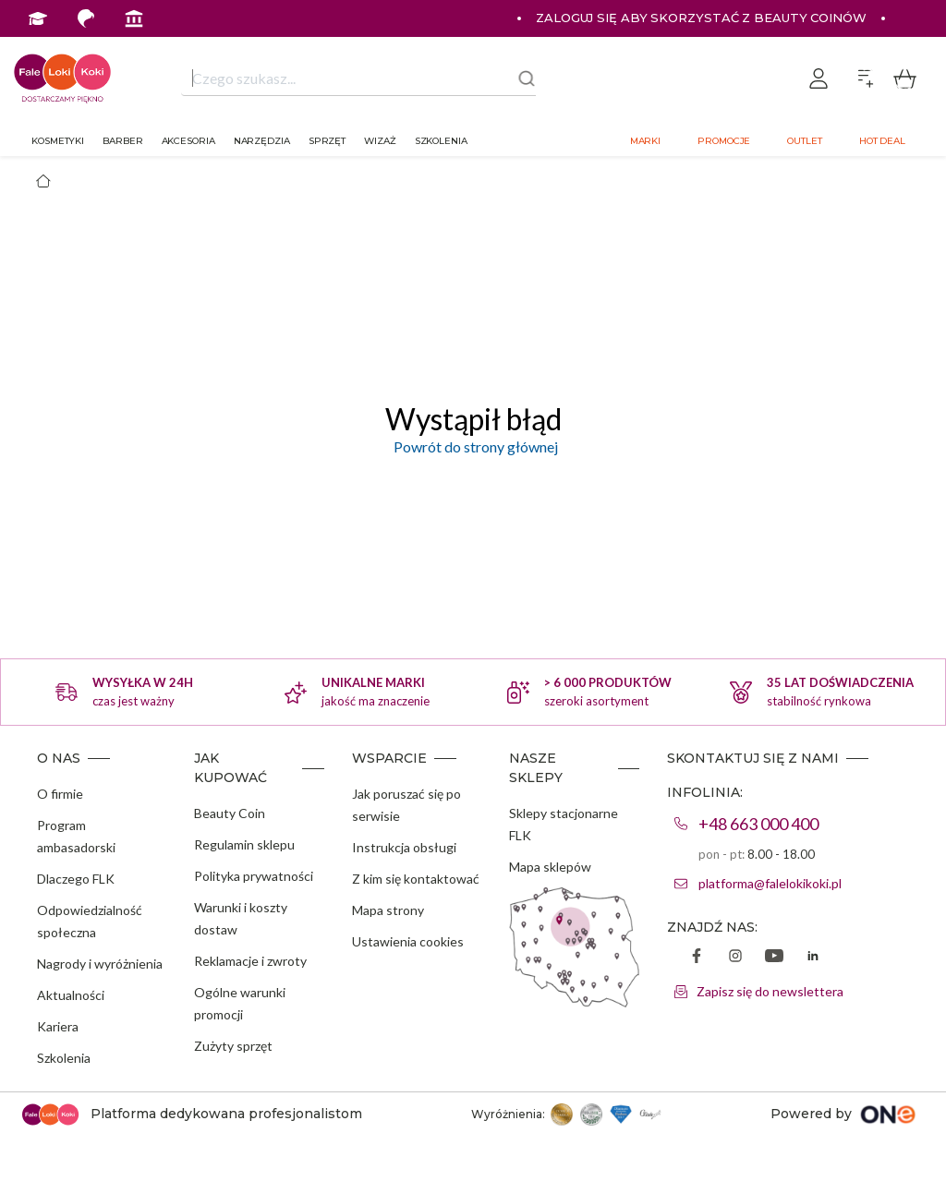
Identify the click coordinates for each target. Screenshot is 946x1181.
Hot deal (882, 141)
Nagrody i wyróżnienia (100, 963)
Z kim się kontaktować (415, 878)
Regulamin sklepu (244, 844)
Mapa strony (388, 910)
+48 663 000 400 (758, 823)
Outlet (804, 141)
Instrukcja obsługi (404, 847)
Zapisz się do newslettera (770, 991)
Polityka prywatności (253, 876)
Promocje (723, 141)
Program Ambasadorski (253, 55)
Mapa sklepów (550, 866)
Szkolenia (441, 141)
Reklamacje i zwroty (250, 961)
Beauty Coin (229, 813)
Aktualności (70, 995)
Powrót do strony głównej (473, 446)
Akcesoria (188, 141)
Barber (122, 141)
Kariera (58, 1026)
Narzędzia (262, 141)
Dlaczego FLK (76, 878)
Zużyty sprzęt (233, 1046)
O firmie (60, 793)
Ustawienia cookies (408, 941)
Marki (645, 141)
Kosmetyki (57, 141)
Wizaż (380, 141)
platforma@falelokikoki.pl (770, 883)
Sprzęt (327, 141)
